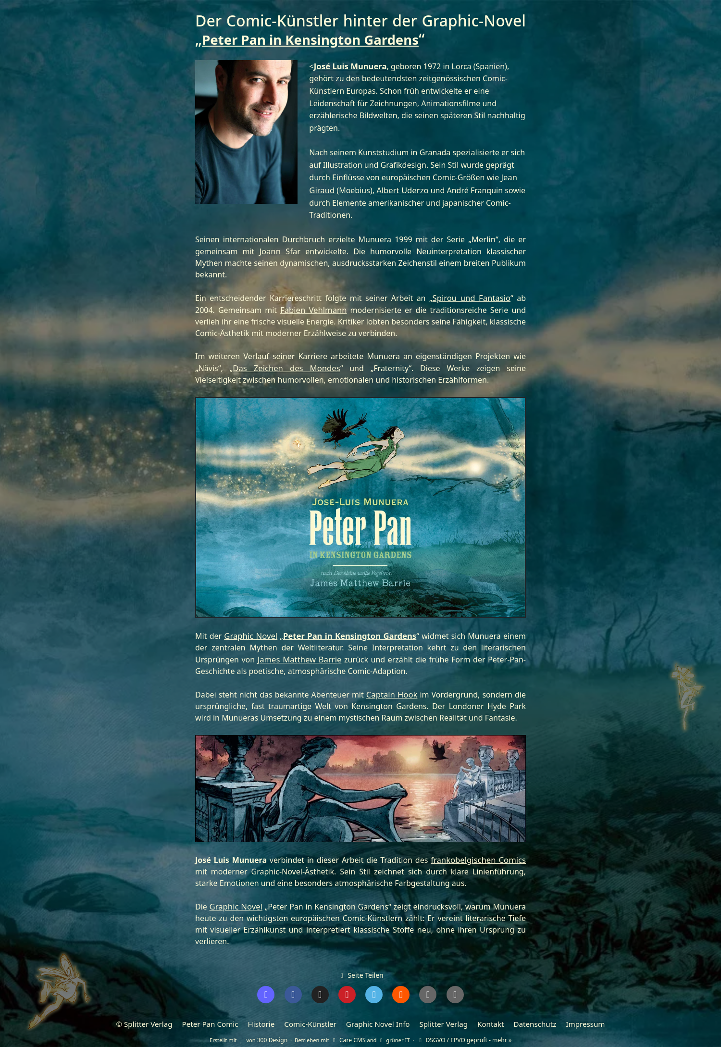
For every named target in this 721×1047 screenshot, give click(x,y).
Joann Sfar (279, 249)
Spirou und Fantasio (472, 295)
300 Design (277, 1031)
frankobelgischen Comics (480, 854)
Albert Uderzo (400, 189)
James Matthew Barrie (298, 654)
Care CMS (351, 1031)
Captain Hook (392, 689)
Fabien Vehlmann (313, 306)
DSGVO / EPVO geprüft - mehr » (461, 1031)
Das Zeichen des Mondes (273, 364)
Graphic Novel (251, 631)
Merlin (483, 237)
